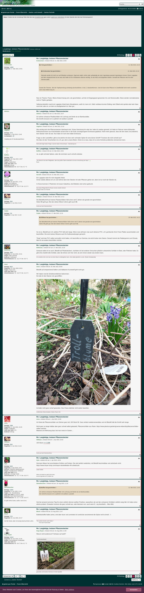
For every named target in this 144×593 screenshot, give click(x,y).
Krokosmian (8, 64)
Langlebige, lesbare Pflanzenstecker (16, 49)
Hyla (5, 463)
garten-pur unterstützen (57, 17)
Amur (6, 264)
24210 (11, 537)
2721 (11, 516)
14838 (11, 67)
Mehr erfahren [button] (69, 589)
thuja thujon (8, 534)
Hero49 (6, 177)
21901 (11, 490)
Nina (12, 51)
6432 (11, 466)
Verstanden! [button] (133, 589)
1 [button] (128, 55)
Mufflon (6, 155)
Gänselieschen (8, 487)
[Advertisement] (72, 32)
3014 (11, 180)
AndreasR (18, 51)
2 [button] (131, 55)
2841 (11, 201)
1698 (11, 425)
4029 (11, 157)
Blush (6, 514)
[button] (126, 55)
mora (5, 423)
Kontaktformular (39, 17)
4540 (11, 252)
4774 (11, 133)
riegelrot (6, 130)
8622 (11, 266)
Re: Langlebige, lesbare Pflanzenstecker (52, 58)
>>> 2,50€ (46, 443)
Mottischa (7, 250)
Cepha (6, 211)
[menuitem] (9, 8)
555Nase (7, 199)
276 (11, 213)
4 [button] (135, 55)
